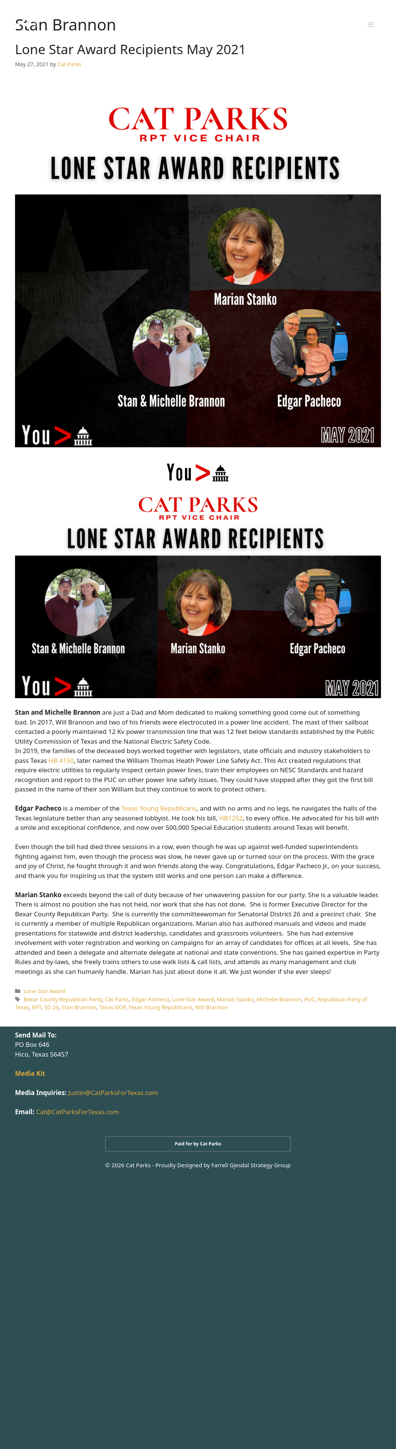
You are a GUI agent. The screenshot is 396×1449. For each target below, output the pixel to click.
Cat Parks (117, 999)
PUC (309, 999)
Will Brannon (211, 1007)
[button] (370, 24)
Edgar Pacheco (150, 999)
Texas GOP (112, 1007)
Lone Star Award (44, 991)
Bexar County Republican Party (63, 999)
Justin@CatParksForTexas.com (113, 1092)
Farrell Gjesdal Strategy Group (251, 1165)
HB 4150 (61, 760)
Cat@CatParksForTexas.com (77, 1111)
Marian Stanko (235, 999)
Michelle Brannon (279, 999)
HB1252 (231, 818)
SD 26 (51, 1007)
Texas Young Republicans (158, 808)
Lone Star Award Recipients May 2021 (130, 49)
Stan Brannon (79, 1007)
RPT (36, 1007)
